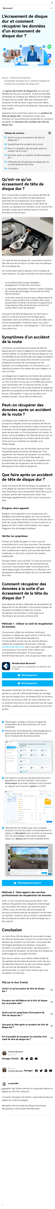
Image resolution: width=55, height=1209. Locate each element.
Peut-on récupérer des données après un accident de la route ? (27, 149)
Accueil (5, 78)
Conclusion (13, 168)
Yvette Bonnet (15, 1052)
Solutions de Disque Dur (20, 78)
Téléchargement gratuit (27, 883)
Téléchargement (27, 675)
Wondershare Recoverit (13, 647)
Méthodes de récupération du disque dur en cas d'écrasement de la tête (28, 163)
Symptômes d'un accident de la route (25, 144)
